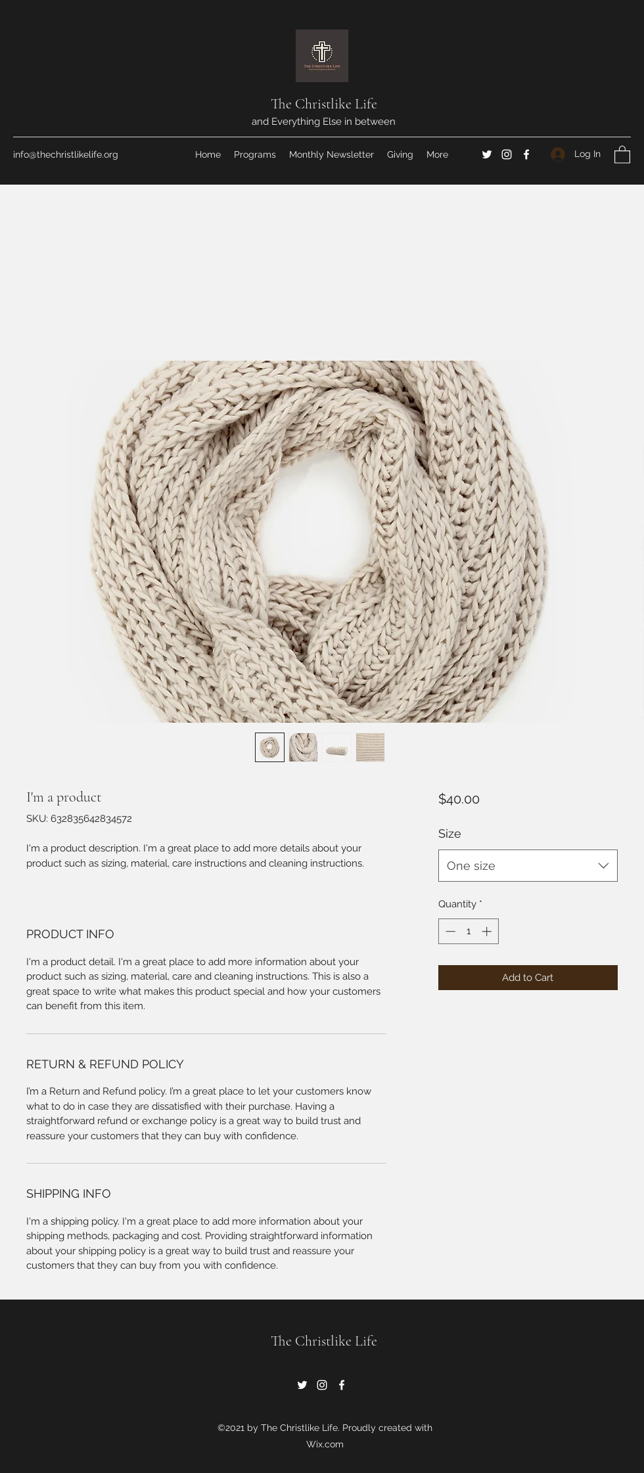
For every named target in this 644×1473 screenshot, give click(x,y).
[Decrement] (449, 931)
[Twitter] (487, 154)
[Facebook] (526, 154)
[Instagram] (506, 154)
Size (449, 833)
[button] (622, 154)
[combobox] (528, 866)
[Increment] (488, 931)
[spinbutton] (468, 931)
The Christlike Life (324, 103)
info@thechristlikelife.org (65, 154)
